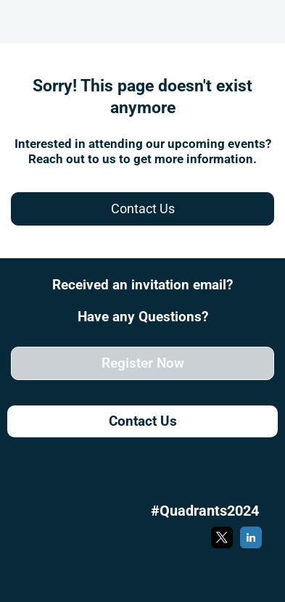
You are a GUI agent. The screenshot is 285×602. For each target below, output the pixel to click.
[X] (222, 545)
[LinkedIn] (251, 545)
